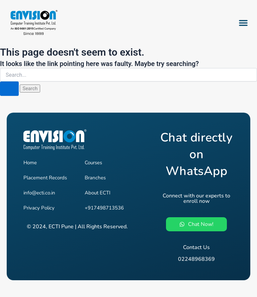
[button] (243, 23)
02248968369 (196, 259)
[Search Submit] (9, 88)
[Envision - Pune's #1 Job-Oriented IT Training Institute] (33, 22)
